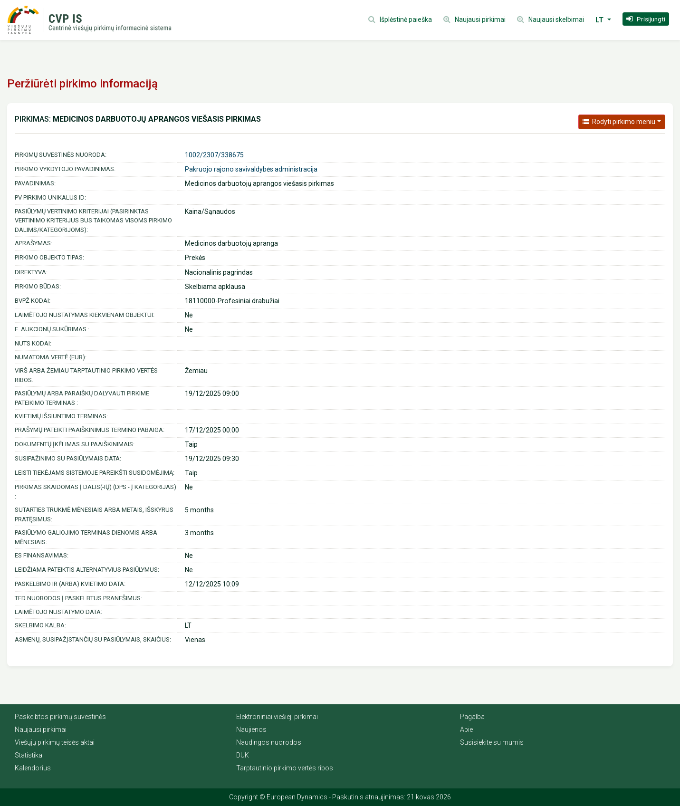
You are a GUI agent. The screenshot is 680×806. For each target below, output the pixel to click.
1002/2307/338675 (214, 155)
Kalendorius (33, 768)
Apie (466, 729)
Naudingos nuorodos (268, 742)
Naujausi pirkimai (41, 729)
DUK (242, 755)
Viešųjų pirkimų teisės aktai (55, 742)
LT (600, 20)
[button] (646, 19)
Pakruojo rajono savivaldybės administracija (251, 169)
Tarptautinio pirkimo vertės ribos (284, 768)
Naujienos (251, 729)
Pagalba (472, 716)
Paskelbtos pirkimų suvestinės (60, 716)
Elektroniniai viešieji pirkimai (277, 716)
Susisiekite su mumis (492, 742)
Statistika (28, 755)
